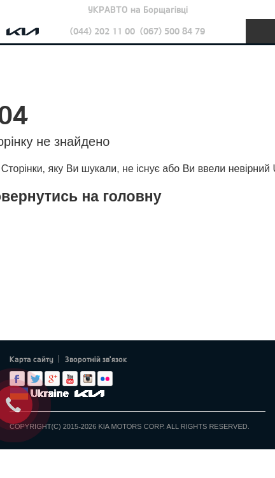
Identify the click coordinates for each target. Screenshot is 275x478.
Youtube (70, 378)
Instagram (87, 378)
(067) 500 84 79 (172, 30)
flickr (105, 378)
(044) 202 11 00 (102, 30)
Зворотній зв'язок (96, 358)
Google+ (52, 378)
